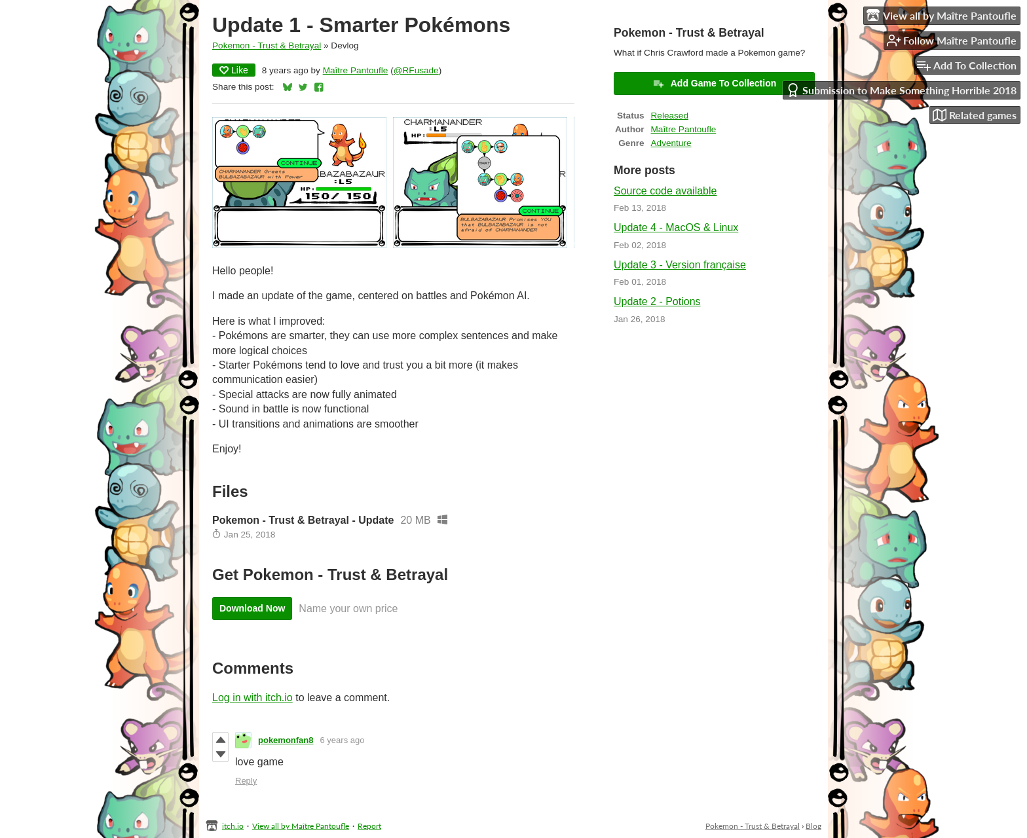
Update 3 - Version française (680, 264)
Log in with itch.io (252, 697)
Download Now (252, 608)
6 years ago (342, 740)
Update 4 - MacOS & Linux (676, 227)
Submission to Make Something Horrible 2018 (901, 90)
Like (233, 70)
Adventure (671, 143)
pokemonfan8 (286, 740)
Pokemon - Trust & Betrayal (266, 45)
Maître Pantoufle (355, 70)
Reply (246, 781)
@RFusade (416, 70)
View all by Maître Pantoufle (300, 826)
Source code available (665, 190)
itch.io (233, 826)
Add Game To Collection (714, 83)
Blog (813, 826)
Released (669, 115)
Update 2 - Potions (657, 301)
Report (369, 826)
